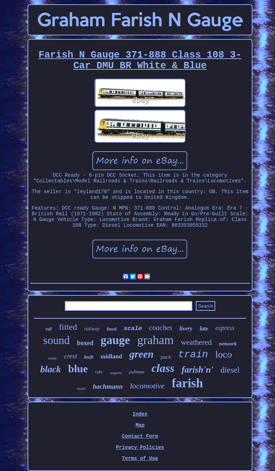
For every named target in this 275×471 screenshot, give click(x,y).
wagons (116, 373)
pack (166, 357)
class (162, 368)
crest (70, 356)
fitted (68, 327)
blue (78, 368)
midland (111, 356)
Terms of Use (140, 458)
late (203, 328)
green (141, 354)
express (224, 328)
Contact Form (140, 436)
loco (223, 354)
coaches (160, 328)
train (193, 354)
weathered (196, 342)
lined (111, 329)
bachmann (107, 386)
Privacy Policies (140, 447)
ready (52, 358)
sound (56, 340)
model (81, 389)
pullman (136, 371)
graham (155, 340)
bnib (88, 357)
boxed (85, 343)
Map (139, 425)
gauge (115, 340)
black (50, 369)
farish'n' (197, 369)
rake (98, 371)
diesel (230, 369)
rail (48, 329)
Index (140, 414)
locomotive (147, 385)
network (228, 344)
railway (92, 329)
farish (187, 383)
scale (133, 328)
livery (185, 328)
